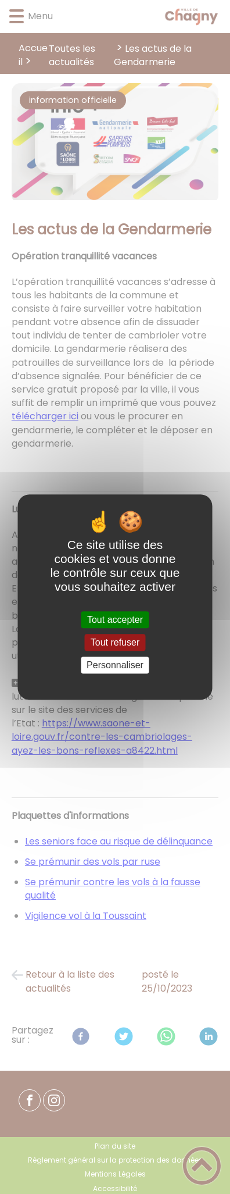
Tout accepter (115, 620)
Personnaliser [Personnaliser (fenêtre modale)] (115, 665)
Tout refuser (115, 642)
